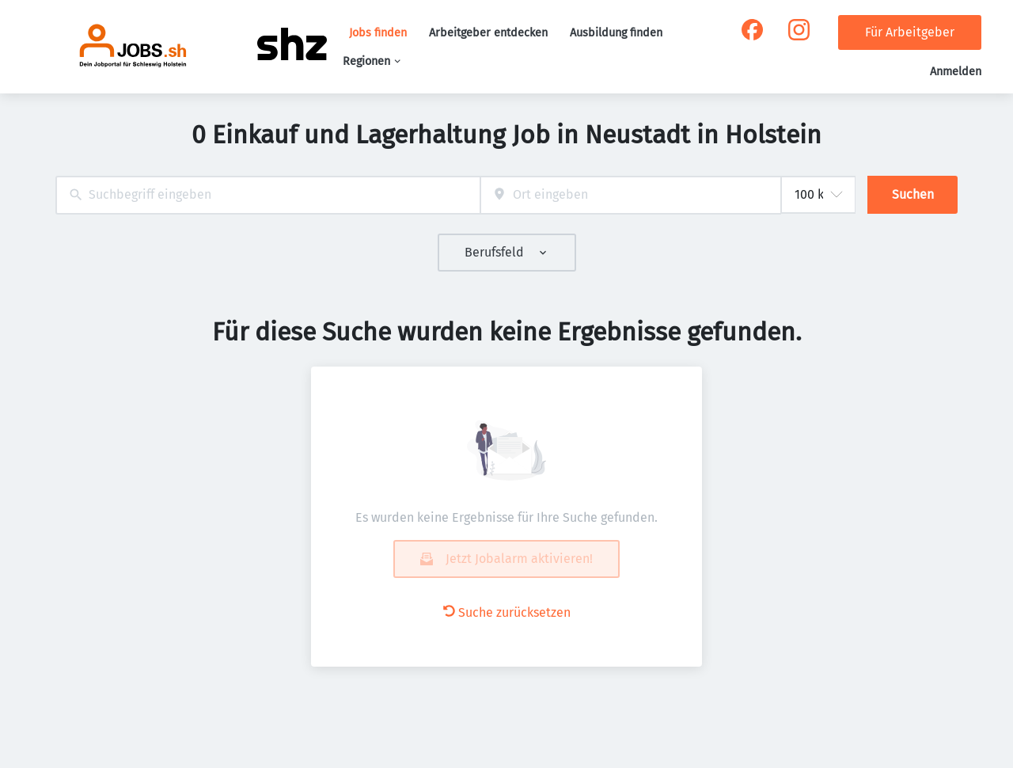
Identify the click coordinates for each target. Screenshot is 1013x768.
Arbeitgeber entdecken (488, 33)
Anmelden (955, 71)
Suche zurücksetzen (507, 612)
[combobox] (267, 195)
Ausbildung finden (616, 33)
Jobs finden (378, 33)
